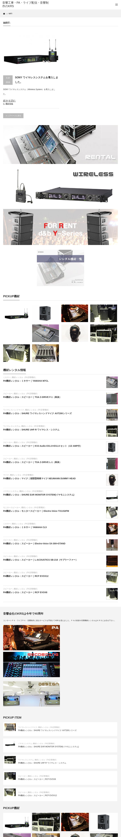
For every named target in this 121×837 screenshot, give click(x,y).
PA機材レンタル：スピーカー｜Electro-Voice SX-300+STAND (34, 543)
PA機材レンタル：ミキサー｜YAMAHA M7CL (26, 381)
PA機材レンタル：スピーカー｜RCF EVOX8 (25, 592)
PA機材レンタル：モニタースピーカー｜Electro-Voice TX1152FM (36, 511)
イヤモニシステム (10, 491)
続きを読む (9, 100)
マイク (6, 475)
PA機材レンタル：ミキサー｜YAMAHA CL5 (25, 527)
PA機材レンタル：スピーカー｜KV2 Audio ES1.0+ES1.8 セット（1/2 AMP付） (42, 446)
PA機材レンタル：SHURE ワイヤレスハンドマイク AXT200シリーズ (37, 413)
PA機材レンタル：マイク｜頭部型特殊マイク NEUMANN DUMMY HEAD (39, 478)
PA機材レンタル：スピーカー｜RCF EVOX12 (26, 576)
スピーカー (8, 394)
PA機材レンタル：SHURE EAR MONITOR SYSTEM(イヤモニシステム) (38, 494)
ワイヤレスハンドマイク (13, 410)
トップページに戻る (13, 116)
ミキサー (7, 377)
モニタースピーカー (11, 507)
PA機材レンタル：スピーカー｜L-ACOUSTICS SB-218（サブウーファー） (40, 560)
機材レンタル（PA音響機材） (24, 377)
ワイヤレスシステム (11, 426)
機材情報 (9, 104)
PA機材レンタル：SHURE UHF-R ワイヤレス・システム (31, 429)
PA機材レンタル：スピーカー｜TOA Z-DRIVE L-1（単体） (32, 462)
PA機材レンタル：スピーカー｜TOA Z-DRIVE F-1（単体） (32, 397)
